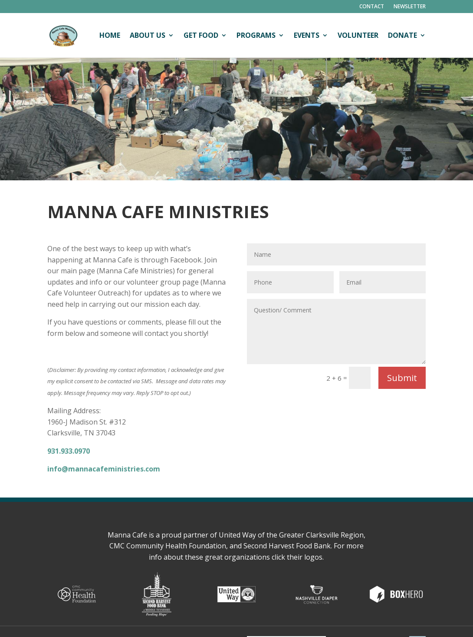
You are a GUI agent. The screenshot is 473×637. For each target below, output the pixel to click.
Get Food (201, 35)
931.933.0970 (68, 451)
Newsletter (410, 6)
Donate (402, 35)
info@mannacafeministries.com (103, 469)
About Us (147, 35)
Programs (256, 35)
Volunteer (358, 35)
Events (306, 35)
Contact (371, 6)
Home (109, 35)
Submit (402, 378)
